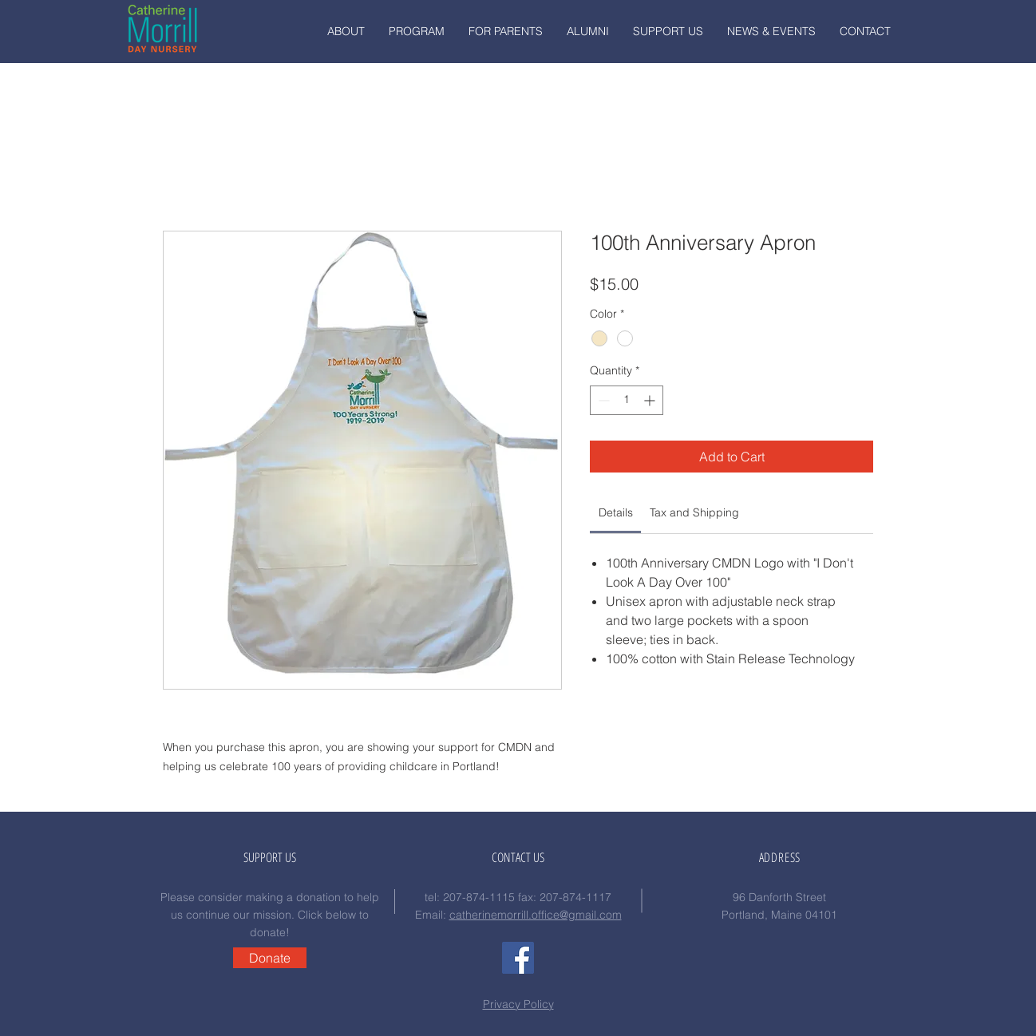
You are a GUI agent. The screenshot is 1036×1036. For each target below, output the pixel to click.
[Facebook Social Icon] (518, 958)
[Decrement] (602, 400)
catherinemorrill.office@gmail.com (535, 914)
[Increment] (651, 400)
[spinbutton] (626, 400)
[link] (616, 512)
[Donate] (269, 957)
